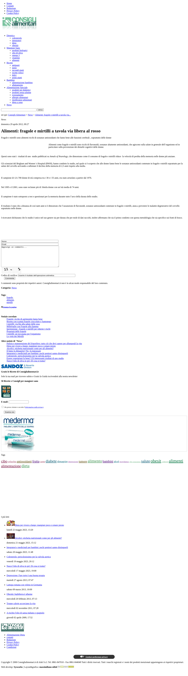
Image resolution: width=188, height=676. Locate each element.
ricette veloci (17, 72)
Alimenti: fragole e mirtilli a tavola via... (53, 115)
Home (9, 3)
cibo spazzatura (135, 466)
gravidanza (124, 466)
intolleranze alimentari (22, 100)
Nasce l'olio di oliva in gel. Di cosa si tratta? (26, 365)
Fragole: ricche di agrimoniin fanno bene (25, 323)
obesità (15, 45)
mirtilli (10, 306)
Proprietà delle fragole (16, 335)
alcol (116, 465)
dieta (14, 43)
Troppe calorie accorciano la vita (21, 607)
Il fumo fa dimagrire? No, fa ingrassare (24, 355)
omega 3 (16, 55)
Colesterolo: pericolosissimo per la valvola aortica (29, 360)
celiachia (12, 465)
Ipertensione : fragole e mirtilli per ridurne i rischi (28, 333)
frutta (35, 465)
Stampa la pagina (9, 311)
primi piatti (17, 77)
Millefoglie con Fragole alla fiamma (22, 330)
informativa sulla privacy (34, 411)
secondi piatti (18, 70)
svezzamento (17, 95)
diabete (51, 465)
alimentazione (11, 470)
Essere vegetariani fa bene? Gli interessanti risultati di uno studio (35, 362)
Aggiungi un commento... (33, 258)
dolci (14, 75)
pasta (14, 68)
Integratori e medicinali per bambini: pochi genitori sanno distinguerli (37, 357)
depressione (73, 466)
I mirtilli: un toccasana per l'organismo (24, 338)
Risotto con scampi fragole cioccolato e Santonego (29, 325)
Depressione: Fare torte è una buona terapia (26, 579)
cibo (4, 465)
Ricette (10, 63)
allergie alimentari (20, 97)
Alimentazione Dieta (16, 639)
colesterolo (17, 38)
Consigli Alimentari (17, 115)
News (9, 105)
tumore (83, 465)
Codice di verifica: (9, 279)
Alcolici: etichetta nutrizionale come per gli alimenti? (30, 352)
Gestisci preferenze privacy (94, 661)
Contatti (10, 6)
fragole (10, 301)
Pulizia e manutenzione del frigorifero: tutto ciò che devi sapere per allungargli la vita (44, 347)
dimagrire (62, 465)
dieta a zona (17, 102)
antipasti (16, 65)
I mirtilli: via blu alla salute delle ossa (23, 328)
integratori (16, 40)
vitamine (16, 58)
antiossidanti (24, 465)
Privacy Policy (13, 11)
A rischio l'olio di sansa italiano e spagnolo (25, 617)
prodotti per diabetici (21, 90)
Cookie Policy (13, 13)
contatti (10, 641)
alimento (95, 465)
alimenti (15, 60)
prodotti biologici (19, 50)
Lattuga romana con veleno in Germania (24, 589)
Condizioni (11, 651)
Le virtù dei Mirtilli (15, 340)
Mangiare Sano (13, 48)
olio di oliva (17, 53)
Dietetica (11, 35)
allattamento (17, 85)
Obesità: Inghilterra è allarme (19, 598)
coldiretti (165, 466)
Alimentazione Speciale (17, 87)
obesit (156, 464)
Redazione (11, 8)
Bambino (11, 80)
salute (145, 465)
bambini (108, 465)
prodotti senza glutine (21, 92)
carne (42, 465)
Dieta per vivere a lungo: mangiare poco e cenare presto (31, 350)
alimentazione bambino (22, 82)
